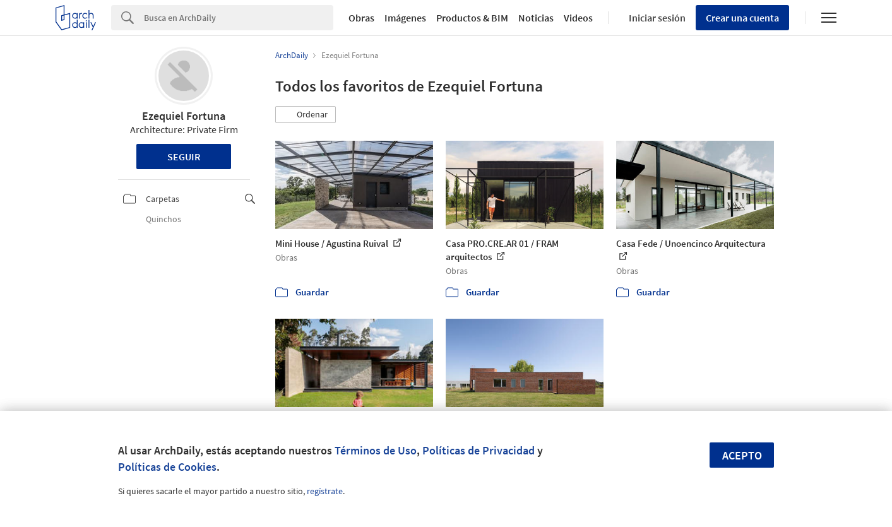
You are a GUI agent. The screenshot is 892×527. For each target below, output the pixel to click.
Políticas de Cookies (167, 466)
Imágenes (405, 18)
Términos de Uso (376, 450)
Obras (361, 18)
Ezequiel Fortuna (183, 116)
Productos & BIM (472, 18)
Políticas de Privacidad (478, 450)
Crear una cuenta (742, 17)
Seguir (184, 156)
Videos (578, 18)
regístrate (325, 491)
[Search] (238, 17)
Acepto (742, 455)
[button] (305, 115)
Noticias (536, 18)
